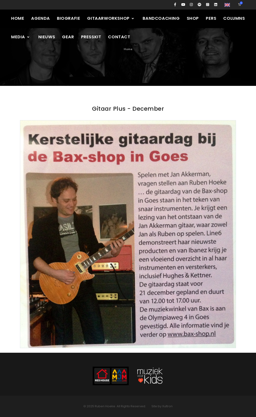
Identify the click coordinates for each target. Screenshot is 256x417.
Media (20, 37)
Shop (193, 18)
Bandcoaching (161, 18)
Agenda (40, 18)
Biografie (68, 18)
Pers (211, 18)
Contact (119, 37)
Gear (68, 37)
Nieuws (46, 37)
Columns (234, 18)
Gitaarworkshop (110, 18)
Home (17, 18)
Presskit (91, 37)
